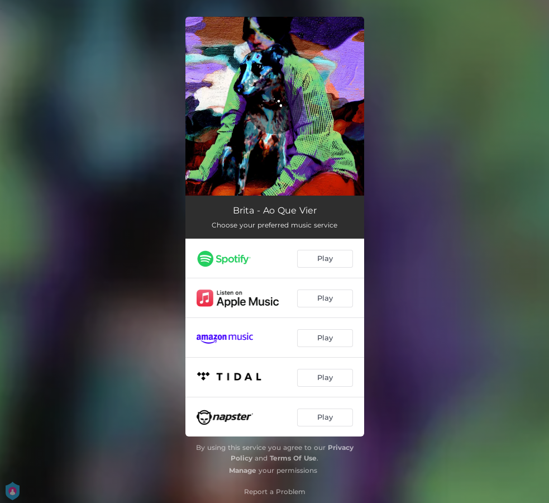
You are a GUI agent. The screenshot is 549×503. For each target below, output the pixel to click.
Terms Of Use (293, 458)
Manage (242, 470)
